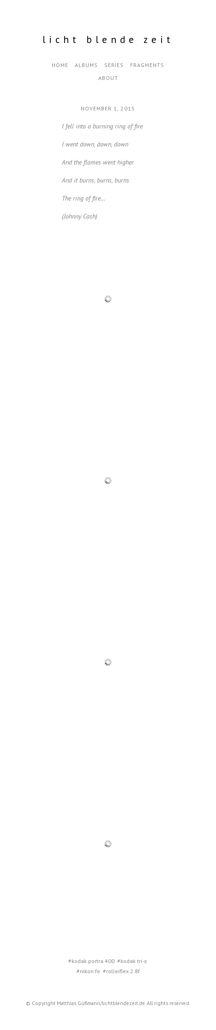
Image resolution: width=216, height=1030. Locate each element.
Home (60, 64)
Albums (86, 64)
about (108, 77)
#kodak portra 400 (91, 960)
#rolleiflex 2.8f (121, 971)
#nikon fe (88, 971)
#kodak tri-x (132, 960)
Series (114, 64)
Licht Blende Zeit (108, 39)
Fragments (147, 64)
